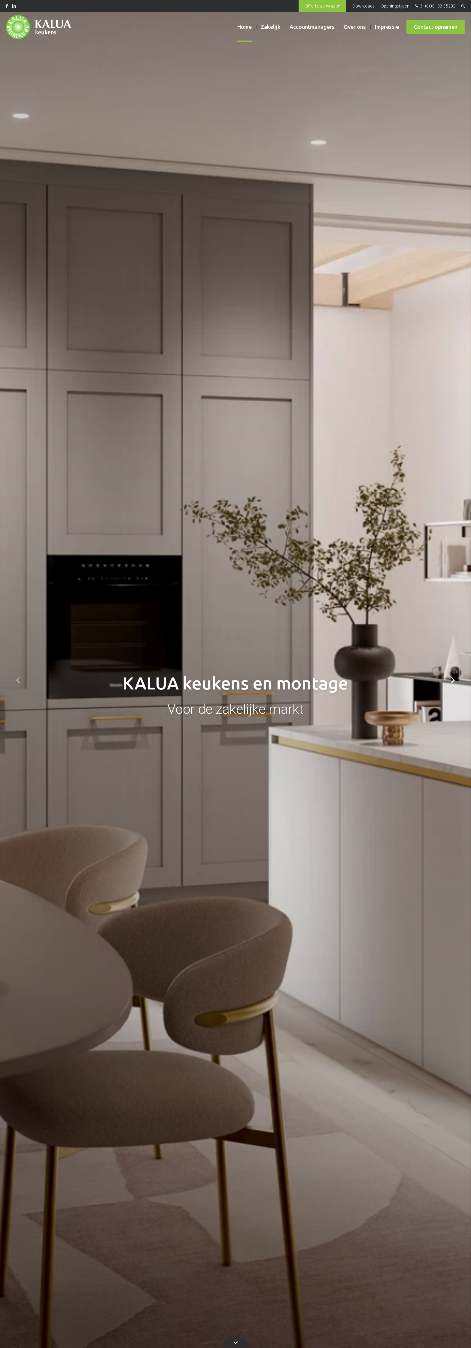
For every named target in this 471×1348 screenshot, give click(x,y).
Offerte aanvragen (322, 6)
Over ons (355, 27)
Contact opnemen (435, 27)
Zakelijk (271, 27)
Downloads (363, 6)
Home (244, 27)
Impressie (387, 27)
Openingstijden (395, 6)
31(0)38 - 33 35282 (434, 6)
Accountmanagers (312, 27)
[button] (453, 680)
